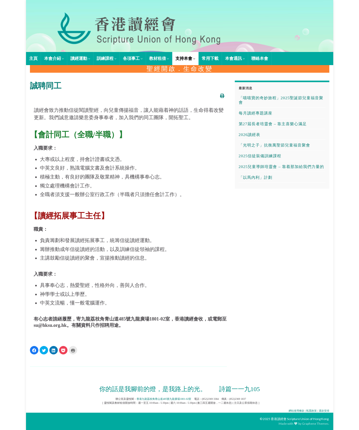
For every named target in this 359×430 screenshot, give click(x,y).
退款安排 (324, 410)
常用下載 (210, 58)
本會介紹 (54, 58)
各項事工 (133, 58)
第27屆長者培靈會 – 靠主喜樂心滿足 (273, 124)
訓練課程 (106, 58)
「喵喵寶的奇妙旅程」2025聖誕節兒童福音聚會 (281, 100)
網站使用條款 (296, 410)
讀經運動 (80, 58)
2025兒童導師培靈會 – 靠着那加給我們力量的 (281, 166)
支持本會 (185, 58)
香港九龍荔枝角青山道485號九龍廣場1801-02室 (164, 398)
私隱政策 (311, 410)
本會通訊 (235, 58)
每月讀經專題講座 (255, 113)
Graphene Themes (315, 424)
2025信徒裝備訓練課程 (260, 156)
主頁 (33, 58)
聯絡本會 (259, 58)
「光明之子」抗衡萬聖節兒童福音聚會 (274, 145)
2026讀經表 (250, 134)
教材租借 (159, 58)
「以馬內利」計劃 (255, 177)
